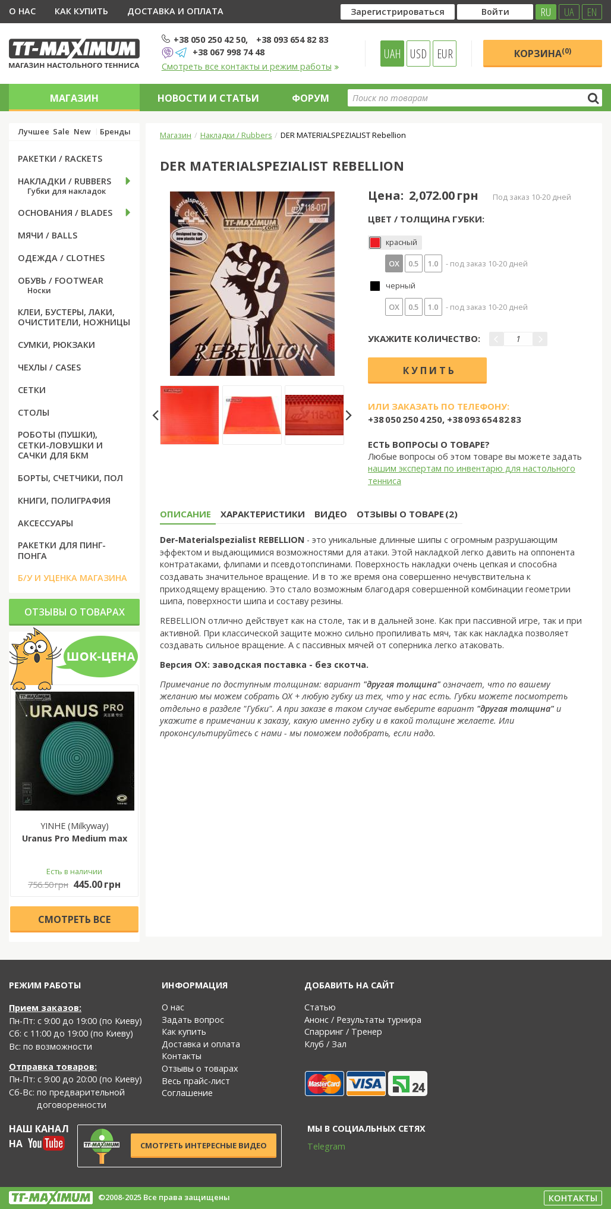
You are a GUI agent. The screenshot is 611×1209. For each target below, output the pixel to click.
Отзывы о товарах (74, 611)
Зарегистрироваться (398, 11)
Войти (495, 11)
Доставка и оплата (175, 11)
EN (592, 12)
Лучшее (33, 132)
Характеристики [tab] (263, 514)
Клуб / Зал (325, 1044)
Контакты (181, 1056)
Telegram (318, 1146)
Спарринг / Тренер (343, 1031)
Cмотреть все (74, 919)
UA (569, 12)
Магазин (74, 98)
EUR (445, 53)
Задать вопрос (193, 1019)
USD (418, 53)
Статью (320, 1007)
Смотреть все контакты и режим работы (250, 66)
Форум (310, 98)
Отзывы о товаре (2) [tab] (407, 514)
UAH (392, 53)
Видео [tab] (330, 514)
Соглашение (187, 1092)
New (82, 132)
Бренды (115, 132)
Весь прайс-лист (196, 1080)
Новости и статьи (208, 98)
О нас (22, 11)
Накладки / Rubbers (236, 135)
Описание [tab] (185, 514)
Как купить (81, 11)
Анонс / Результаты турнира (362, 1019)
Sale (61, 132)
